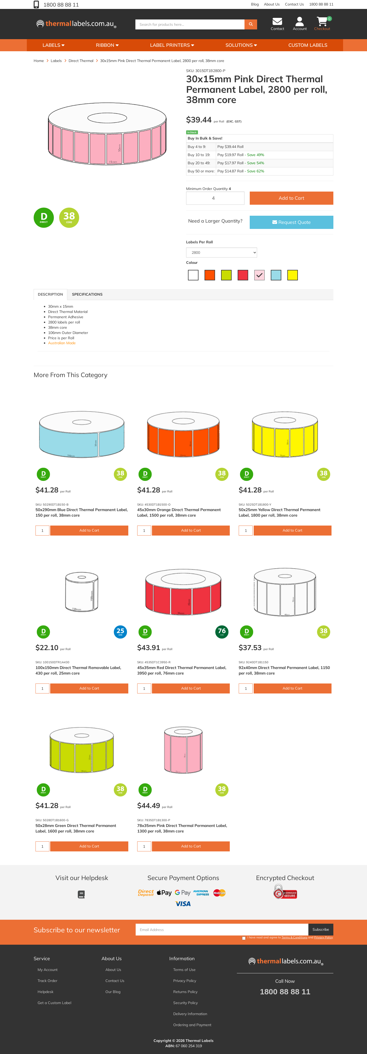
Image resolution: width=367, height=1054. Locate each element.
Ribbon (107, 45)
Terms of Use (184, 969)
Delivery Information (190, 1013)
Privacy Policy (323, 937)
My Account (48, 969)
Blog (255, 4)
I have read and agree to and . (287, 937)
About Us (272, 4)
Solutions (241, 45)
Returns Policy (185, 991)
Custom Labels (307, 45)
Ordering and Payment (192, 1024)
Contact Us (294, 4)
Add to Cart (291, 198)
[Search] (250, 24)
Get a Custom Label (54, 1002)
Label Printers (172, 45)
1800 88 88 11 (60, 4)
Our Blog (112, 991)
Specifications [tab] (87, 294)
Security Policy (185, 1002)
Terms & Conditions (294, 937)
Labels (53, 45)
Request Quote (291, 222)
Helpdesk (45, 991)
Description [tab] (50, 294)
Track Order (47, 980)
